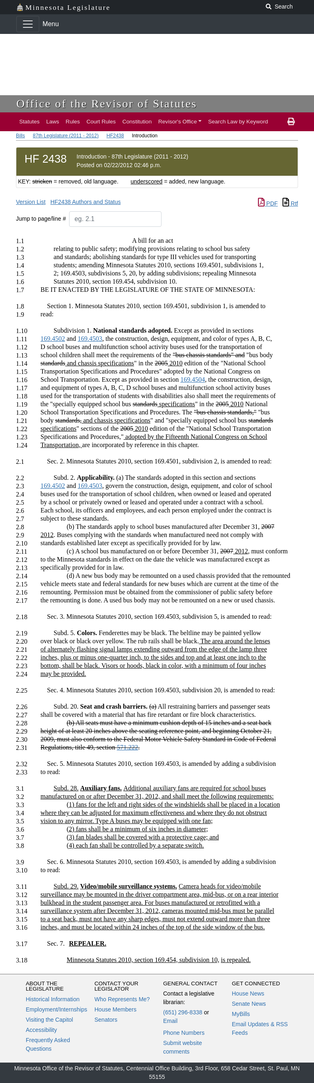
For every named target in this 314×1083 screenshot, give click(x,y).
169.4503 (90, 338)
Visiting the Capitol (49, 1019)
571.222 (127, 747)
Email (170, 1021)
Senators (105, 1019)
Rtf (290, 203)
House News (248, 993)
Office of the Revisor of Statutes (106, 103)
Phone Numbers (183, 1032)
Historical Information (53, 999)
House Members (115, 1009)
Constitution (137, 122)
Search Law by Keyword (238, 122)
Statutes (29, 122)
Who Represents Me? (122, 999)
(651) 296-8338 (182, 1012)
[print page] (291, 122)
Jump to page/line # (41, 218)
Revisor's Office (177, 122)
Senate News (249, 1003)
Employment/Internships (56, 1009)
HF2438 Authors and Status (85, 202)
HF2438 (115, 136)
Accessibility (41, 1030)
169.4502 (52, 338)
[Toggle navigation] (27, 24)
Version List (30, 202)
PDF (268, 203)
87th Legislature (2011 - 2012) (66, 136)
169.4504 (192, 379)
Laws (52, 122)
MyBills (241, 1014)
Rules (73, 122)
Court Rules (101, 122)
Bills (20, 136)
